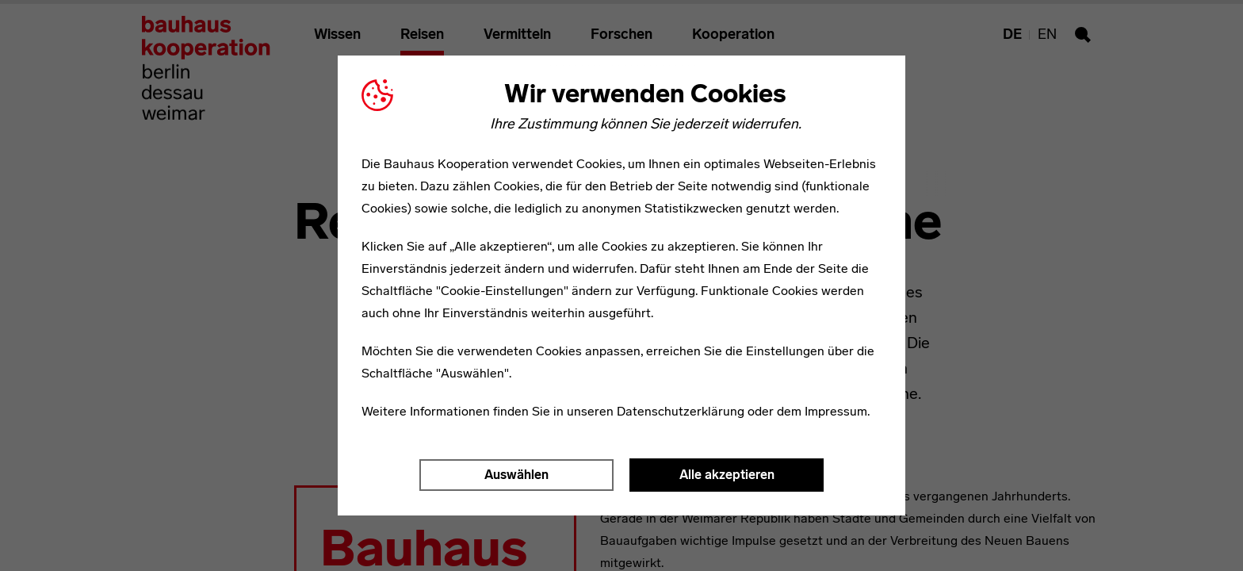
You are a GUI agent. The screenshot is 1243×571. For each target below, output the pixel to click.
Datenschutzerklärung (680, 411)
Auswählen (516, 474)
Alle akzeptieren (726, 474)
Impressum (836, 411)
